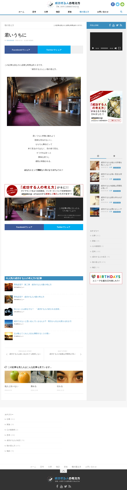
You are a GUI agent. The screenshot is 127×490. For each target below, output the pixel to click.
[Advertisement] (44, 59)
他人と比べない (11, 386)
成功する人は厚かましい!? (111, 209)
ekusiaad (10, 40)
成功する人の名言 (99, 257)
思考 (34, 12)
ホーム (21, 12)
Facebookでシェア (21, 50)
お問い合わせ (102, 12)
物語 (58, 12)
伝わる (60, 386)
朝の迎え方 (84, 12)
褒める (34, 386)
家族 (70, 12)
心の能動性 (96, 246)
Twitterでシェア (54, 50)
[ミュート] (116, 48)
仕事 (46, 12)
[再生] (93, 48)
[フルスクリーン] (119, 48)
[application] (106, 41)
